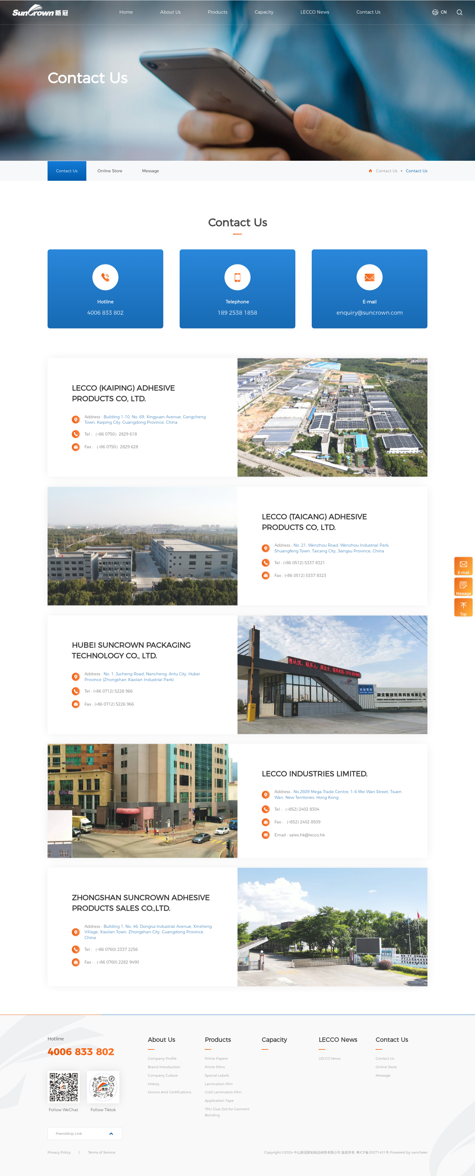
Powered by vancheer (408, 1152)
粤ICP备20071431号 (372, 1152)
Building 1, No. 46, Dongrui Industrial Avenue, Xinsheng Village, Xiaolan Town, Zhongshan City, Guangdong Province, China (148, 941)
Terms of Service (101, 1152)
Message (150, 170)
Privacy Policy (59, 1152)
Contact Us (67, 170)
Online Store (110, 170)
